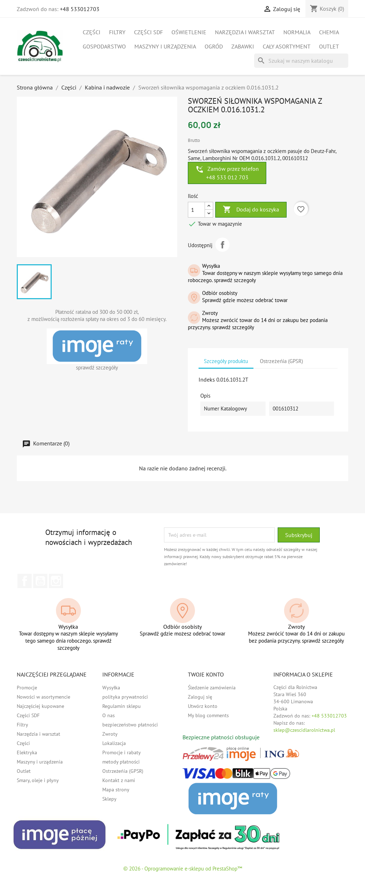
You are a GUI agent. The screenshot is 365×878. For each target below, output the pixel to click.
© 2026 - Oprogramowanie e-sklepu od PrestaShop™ (182, 868)
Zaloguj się (200, 697)
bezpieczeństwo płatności (130, 724)
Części (92, 32)
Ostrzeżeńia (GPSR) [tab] (281, 361)
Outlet (329, 46)
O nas (108, 715)
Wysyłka (111, 687)
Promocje (27, 687)
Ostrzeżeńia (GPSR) (122, 771)
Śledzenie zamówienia (212, 687)
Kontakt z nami (118, 780)
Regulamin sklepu (121, 706)
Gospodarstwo (104, 46)
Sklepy (109, 799)
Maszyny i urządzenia (165, 46)
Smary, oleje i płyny (38, 780)
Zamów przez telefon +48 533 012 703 (227, 173)
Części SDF (148, 32)
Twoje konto (206, 674)
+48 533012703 (79, 8)
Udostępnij (222, 245)
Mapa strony (115, 789)
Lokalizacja (114, 743)
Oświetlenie (188, 32)
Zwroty (110, 734)
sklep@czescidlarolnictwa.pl (304, 730)
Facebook (24, 581)
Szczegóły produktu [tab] (226, 361)
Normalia (296, 32)
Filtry (117, 32)
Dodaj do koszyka (251, 209)
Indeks (207, 379)
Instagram (56, 581)
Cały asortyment (286, 46)
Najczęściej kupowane (40, 706)
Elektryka (27, 752)
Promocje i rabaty (121, 752)
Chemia (329, 32)
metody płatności (121, 762)
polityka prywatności (125, 697)
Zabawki (242, 46)
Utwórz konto (202, 706)
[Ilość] (196, 210)
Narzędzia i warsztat (245, 32)
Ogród (214, 46)
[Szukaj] (301, 60)
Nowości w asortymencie (43, 697)
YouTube (40, 581)
